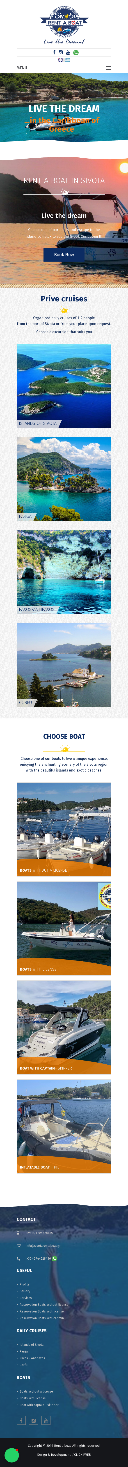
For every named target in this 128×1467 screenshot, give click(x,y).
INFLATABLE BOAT (39, 1167)
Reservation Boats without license (44, 1305)
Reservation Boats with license (42, 1311)
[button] (12, 1455)
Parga (24, 1351)
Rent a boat (62, 1446)
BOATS (43, 870)
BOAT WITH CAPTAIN (46, 1068)
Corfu (23, 1365)
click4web (82, 1455)
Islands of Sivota (31, 1345)
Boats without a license (36, 1391)
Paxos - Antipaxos (32, 1358)
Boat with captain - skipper (39, 1405)
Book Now (64, 254)
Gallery (25, 1291)
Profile (25, 1284)
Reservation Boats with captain (42, 1318)
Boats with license (33, 1398)
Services (26, 1298)
